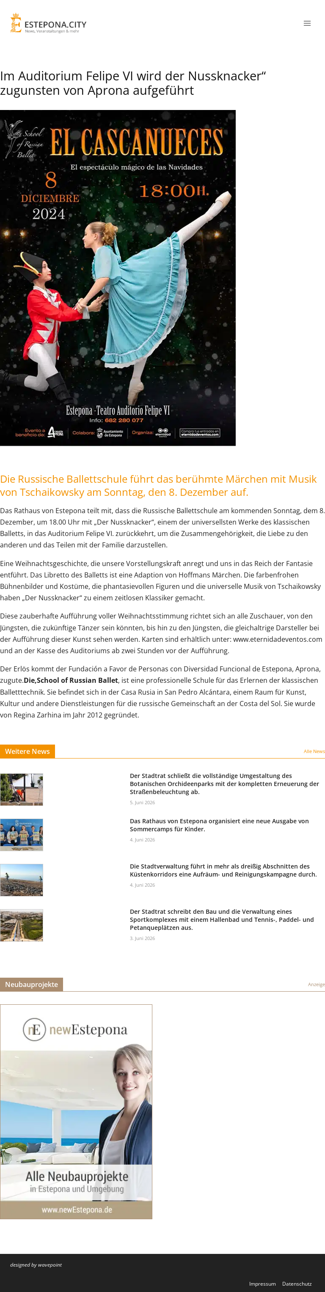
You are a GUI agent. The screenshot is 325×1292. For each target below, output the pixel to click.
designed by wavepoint (36, 1264)
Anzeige (316, 984)
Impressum (262, 1283)
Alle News (314, 751)
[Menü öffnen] (307, 23)
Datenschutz (297, 1283)
